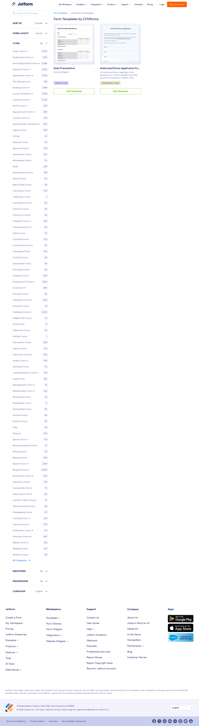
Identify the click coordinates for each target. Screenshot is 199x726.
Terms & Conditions (16, 721)
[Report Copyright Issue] (100, 663)
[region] (30, 307)
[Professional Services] (98, 652)
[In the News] (134, 634)
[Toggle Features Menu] (12, 652)
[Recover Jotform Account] (101, 668)
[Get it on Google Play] (180, 619)
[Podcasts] (92, 646)
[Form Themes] (53, 624)
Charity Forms (62, 82)
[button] (30, 23)
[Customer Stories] (137, 657)
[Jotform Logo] (22, 4)
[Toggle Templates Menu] (53, 618)
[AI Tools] (10, 664)
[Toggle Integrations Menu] (54, 635)
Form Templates (61, 13)
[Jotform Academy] (97, 635)
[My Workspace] (14, 623)
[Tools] (8, 658)
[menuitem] (65, 4)
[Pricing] (9, 629)
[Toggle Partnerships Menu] (135, 646)
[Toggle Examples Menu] (12, 640)
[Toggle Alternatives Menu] (14, 670)
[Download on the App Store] (180, 628)
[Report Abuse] (94, 657)
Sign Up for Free (177, 4)
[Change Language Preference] (182, 707)
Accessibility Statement (74, 721)
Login (162, 4)
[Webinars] (92, 640)
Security (53, 721)
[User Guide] (93, 623)
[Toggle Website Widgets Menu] (57, 641)
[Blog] (129, 652)
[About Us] (132, 618)
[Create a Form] (14, 618)
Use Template (74, 91)
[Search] (14, 13)
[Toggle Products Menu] (12, 646)
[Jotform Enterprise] (16, 634)
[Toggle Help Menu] (91, 629)
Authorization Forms (110, 82)
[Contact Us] (93, 618)
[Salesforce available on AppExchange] (180, 637)
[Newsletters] (134, 640)
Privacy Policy (37, 721)
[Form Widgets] (54, 629)
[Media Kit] (132, 629)
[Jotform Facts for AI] (138, 623)
